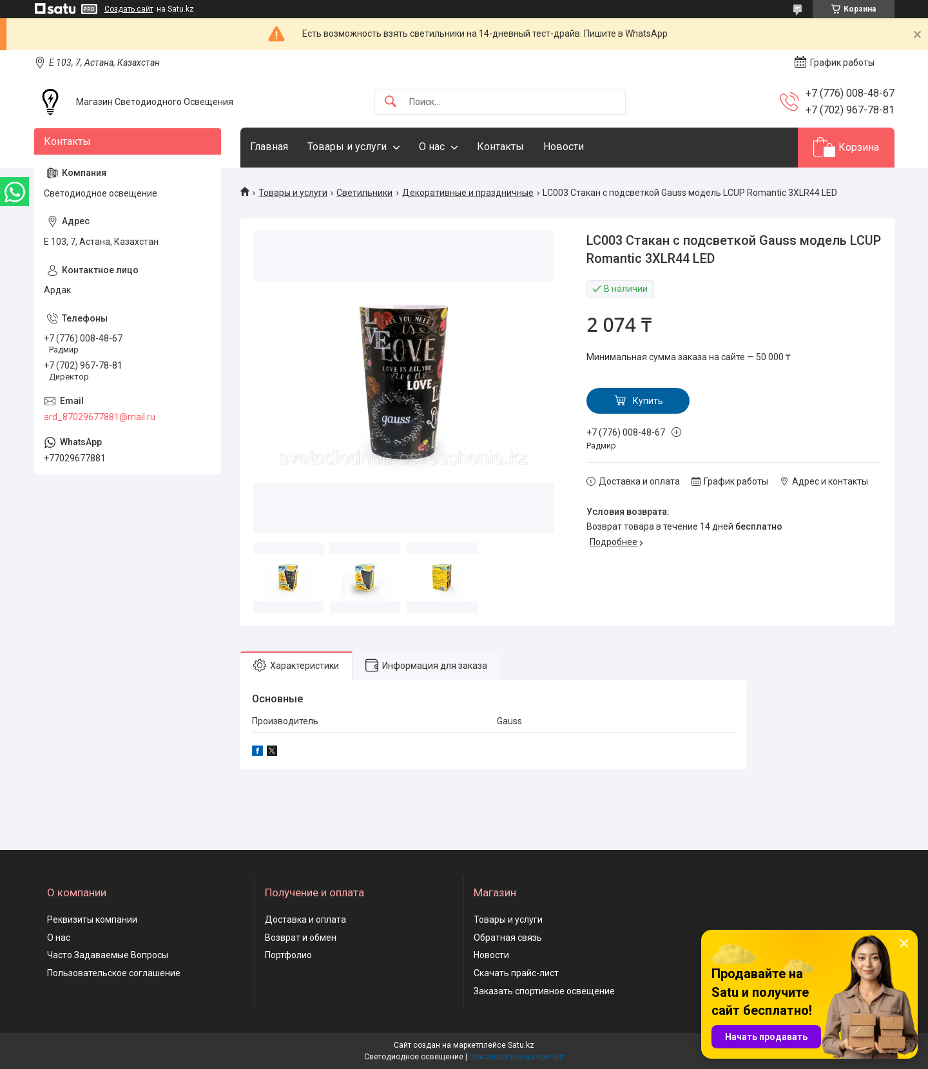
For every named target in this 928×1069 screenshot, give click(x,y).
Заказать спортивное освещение (544, 991)
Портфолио (288, 955)
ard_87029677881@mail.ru (99, 417)
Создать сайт (128, 9)
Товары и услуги (347, 146)
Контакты (500, 146)
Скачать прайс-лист (516, 973)
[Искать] (391, 102)
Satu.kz (521, 1045)
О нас (432, 146)
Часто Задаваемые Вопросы (107, 955)
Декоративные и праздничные (468, 193)
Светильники (364, 193)
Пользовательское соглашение (113, 973)
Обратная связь (508, 937)
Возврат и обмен (300, 937)
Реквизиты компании (92, 919)
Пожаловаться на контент (517, 1056)
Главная (269, 146)
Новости (563, 146)
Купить (648, 401)
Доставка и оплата (305, 919)
